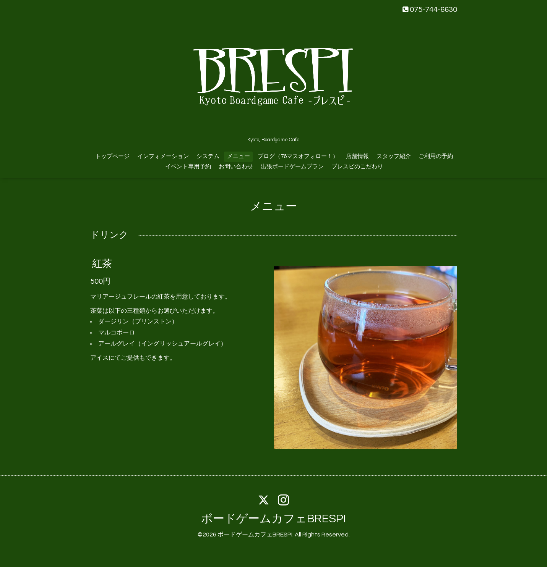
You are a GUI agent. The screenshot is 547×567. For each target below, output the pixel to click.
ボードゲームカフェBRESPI (273, 519)
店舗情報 (357, 156)
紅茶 (102, 264)
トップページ (112, 156)
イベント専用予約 (188, 167)
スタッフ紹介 (394, 156)
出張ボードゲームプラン (292, 167)
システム (207, 156)
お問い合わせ (236, 167)
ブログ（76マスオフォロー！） (298, 156)
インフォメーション (163, 156)
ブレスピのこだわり (357, 167)
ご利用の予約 (436, 156)
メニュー (238, 156)
